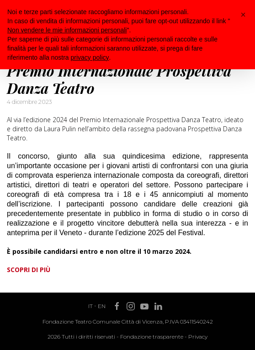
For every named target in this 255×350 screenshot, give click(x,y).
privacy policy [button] (90, 57)
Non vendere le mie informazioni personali (67, 30)
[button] (243, 14)
